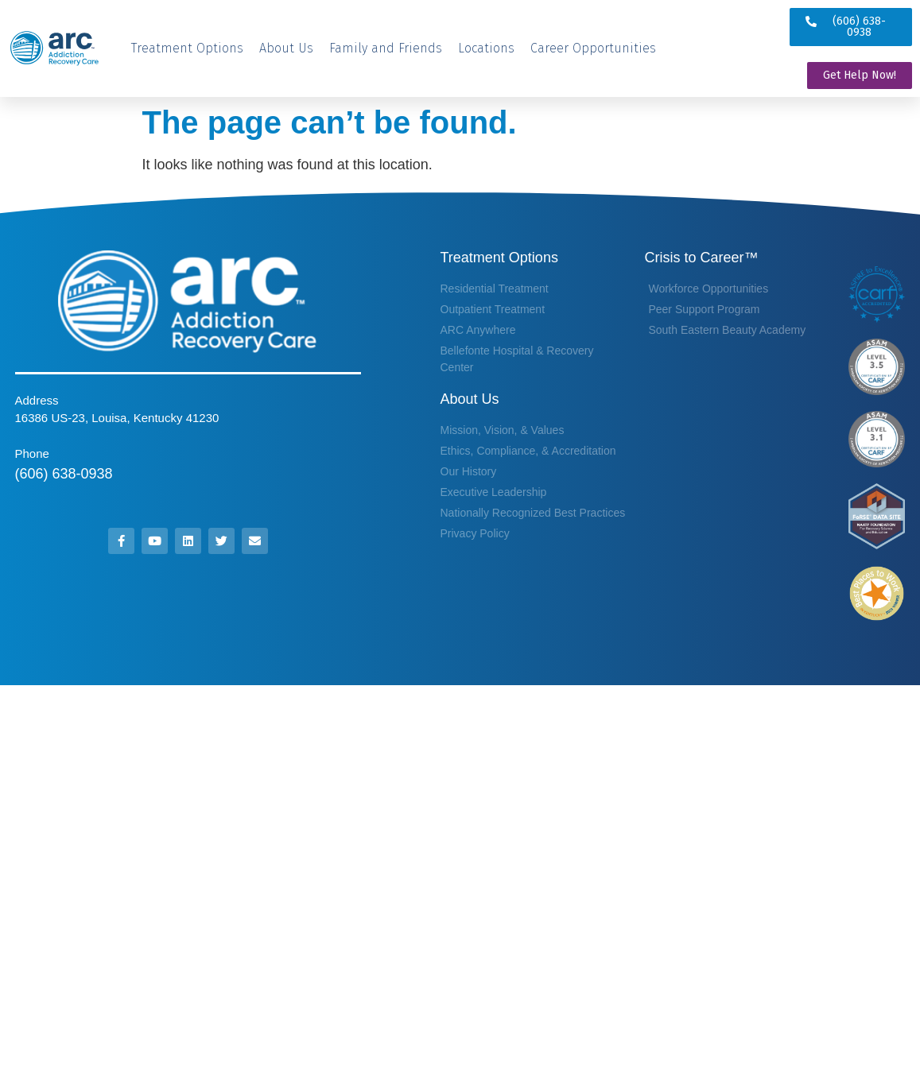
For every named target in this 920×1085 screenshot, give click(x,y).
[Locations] (486, 48)
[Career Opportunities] (593, 48)
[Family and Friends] (385, 48)
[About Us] (286, 48)
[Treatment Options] (187, 48)
